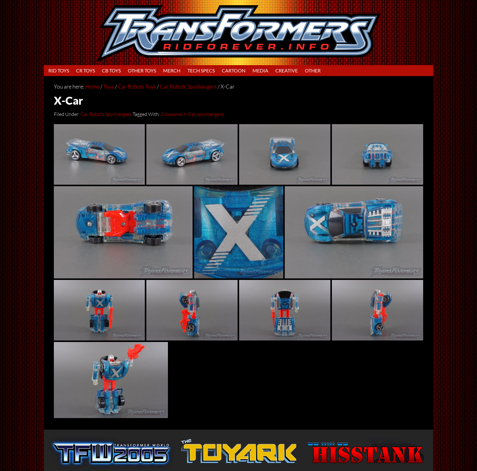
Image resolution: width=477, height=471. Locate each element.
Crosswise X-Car (178, 114)
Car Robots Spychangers (106, 114)
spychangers (210, 114)
